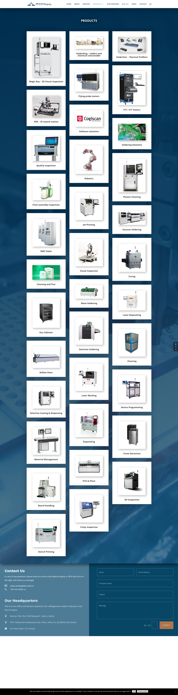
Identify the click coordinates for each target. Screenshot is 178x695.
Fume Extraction (132, 453)
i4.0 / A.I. (125, 4)
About (77, 4)
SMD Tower (46, 251)
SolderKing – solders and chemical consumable (89, 54)
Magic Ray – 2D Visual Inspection (46, 81)
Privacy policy (142, 691)
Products (97, 4)
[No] (175, 692)
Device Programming (132, 407)
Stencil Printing (46, 551)
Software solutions (89, 131)
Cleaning (131, 361)
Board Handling (46, 505)
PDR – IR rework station (46, 121)
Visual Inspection (89, 270)
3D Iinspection (131, 499)
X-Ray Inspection (89, 527)
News (134, 4)
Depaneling (89, 441)
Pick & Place (89, 480)
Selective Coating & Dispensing (46, 413)
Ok (134, 691)
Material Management (46, 459)
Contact (143, 4)
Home (68, 4)
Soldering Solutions (132, 144)
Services (86, 4)
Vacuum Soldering (131, 229)
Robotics (89, 178)
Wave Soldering (89, 303)
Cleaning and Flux (46, 284)
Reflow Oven (46, 372)
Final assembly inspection (46, 204)
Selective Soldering (89, 349)
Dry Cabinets (46, 332)
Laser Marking (89, 395)
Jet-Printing (89, 224)
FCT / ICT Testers (131, 109)
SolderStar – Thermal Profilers (131, 57)
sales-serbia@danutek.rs (22, 586)
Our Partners (113, 4)
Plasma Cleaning (132, 196)
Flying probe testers (89, 96)
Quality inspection (46, 165)
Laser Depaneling (132, 315)
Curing (131, 276)
